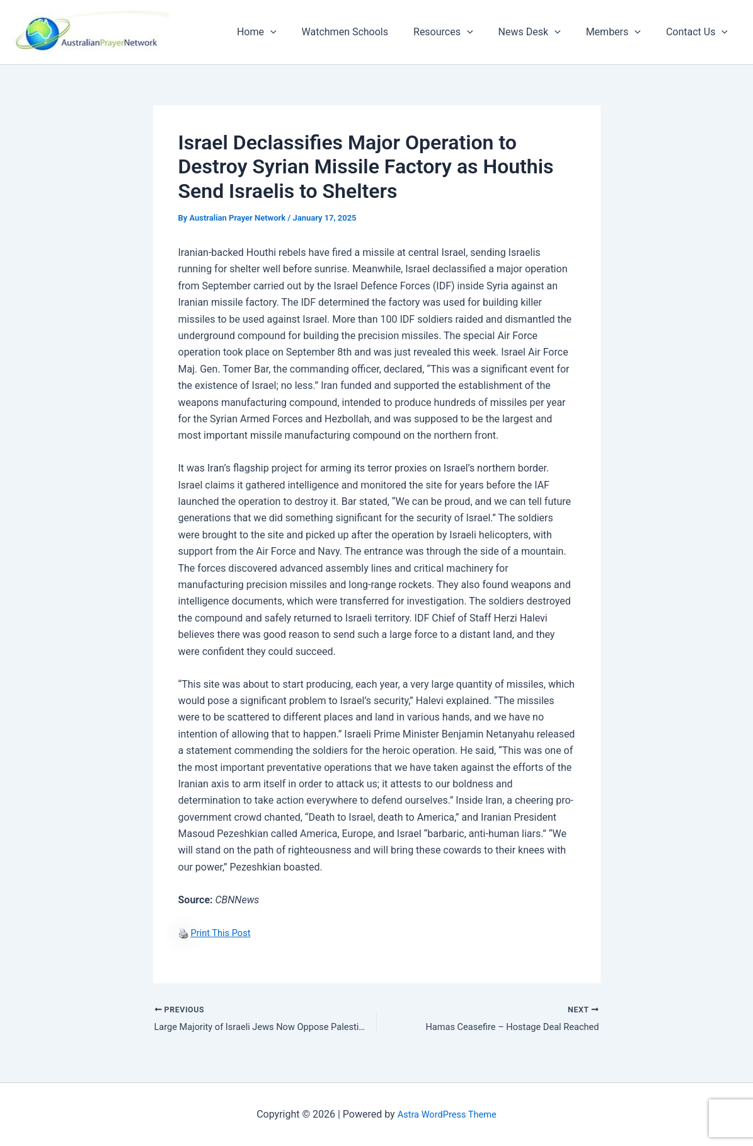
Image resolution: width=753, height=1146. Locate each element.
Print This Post (223, 933)
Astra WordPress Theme (447, 1114)
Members (621, 32)
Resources (461, 32)
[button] (298, 32)
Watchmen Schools (368, 32)
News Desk (542, 32)
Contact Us (699, 32)
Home (284, 32)
